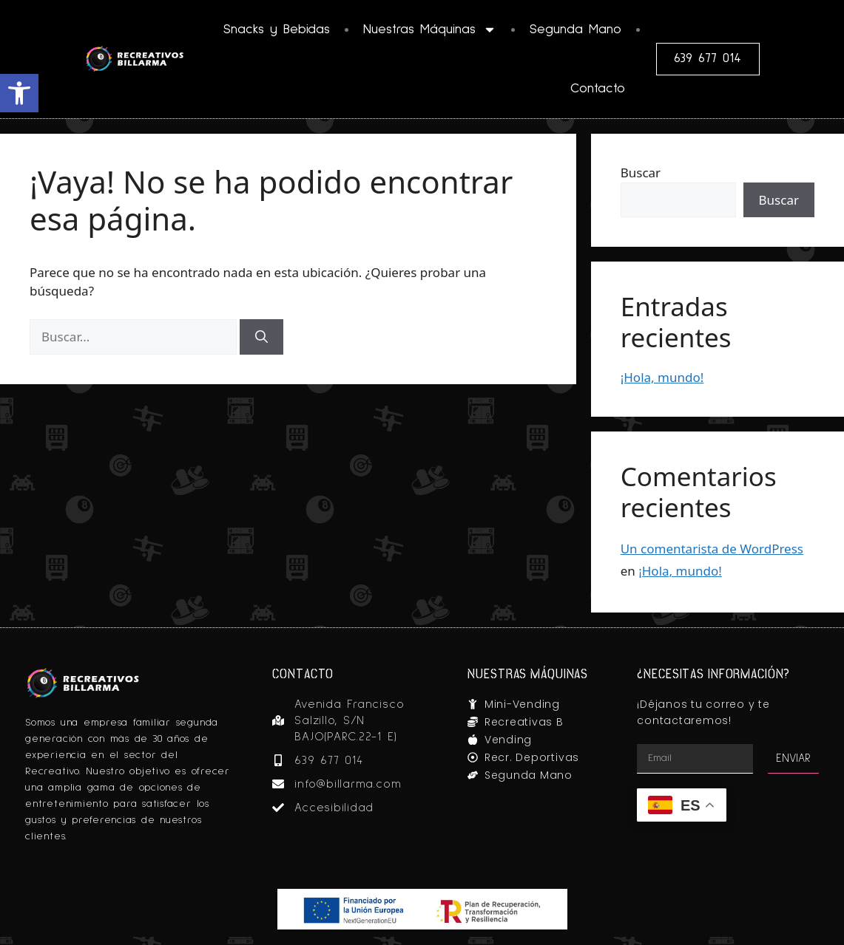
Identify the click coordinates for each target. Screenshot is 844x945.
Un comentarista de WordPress (712, 548)
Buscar (641, 172)
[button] (19, 93)
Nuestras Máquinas (429, 30)
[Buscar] (261, 337)
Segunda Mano (575, 29)
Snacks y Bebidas (276, 29)
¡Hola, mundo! (662, 377)
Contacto (597, 88)
